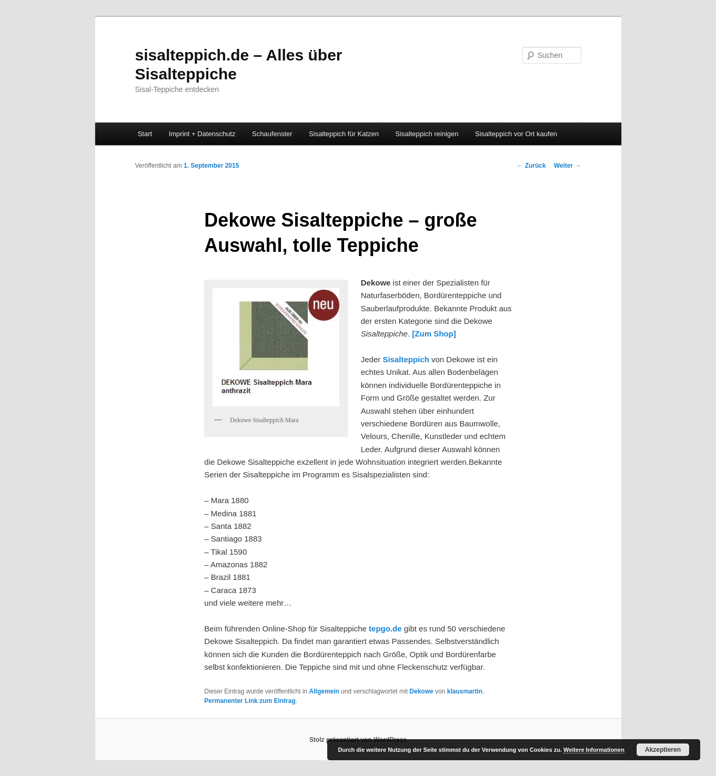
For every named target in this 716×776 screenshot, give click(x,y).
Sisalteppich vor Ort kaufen (516, 134)
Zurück (531, 165)
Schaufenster (272, 134)
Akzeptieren (663, 749)
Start (145, 134)
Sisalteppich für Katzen (344, 134)
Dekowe (421, 691)
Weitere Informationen (593, 750)
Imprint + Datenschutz (202, 134)
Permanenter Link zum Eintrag (249, 700)
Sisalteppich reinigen (427, 134)
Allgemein (324, 691)
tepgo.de (385, 628)
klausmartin (464, 691)
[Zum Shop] (434, 333)
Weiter (567, 165)
